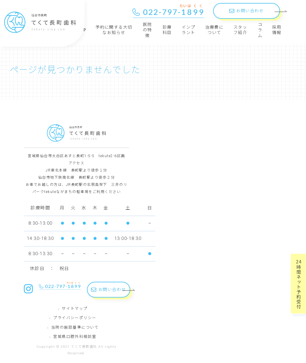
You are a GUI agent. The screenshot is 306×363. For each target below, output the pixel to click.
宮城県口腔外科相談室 (75, 336)
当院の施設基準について (75, 327)
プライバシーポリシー (75, 317)
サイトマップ (75, 308)
